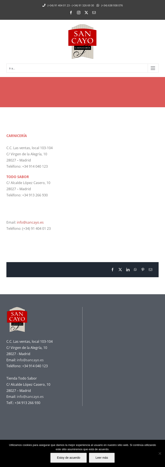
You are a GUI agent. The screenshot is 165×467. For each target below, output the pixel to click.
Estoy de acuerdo (68, 457)
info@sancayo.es (30, 222)
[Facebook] (112, 270)
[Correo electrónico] (150, 270)
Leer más (102, 457)
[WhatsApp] (135, 270)
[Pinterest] (143, 270)
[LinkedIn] (128, 270)
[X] (120, 270)
